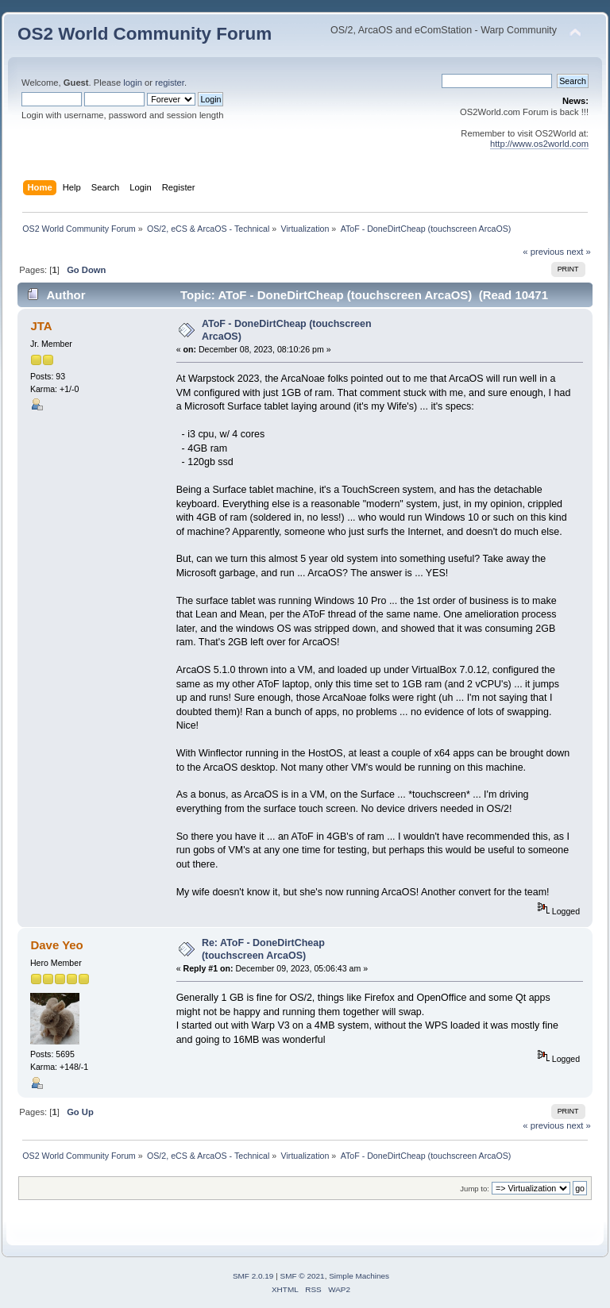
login (132, 82)
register (169, 82)
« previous (543, 251)
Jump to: (474, 1188)
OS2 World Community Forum (144, 34)
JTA (41, 326)
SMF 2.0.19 (253, 1275)
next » (578, 251)
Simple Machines (359, 1275)
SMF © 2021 (302, 1275)
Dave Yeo (56, 945)
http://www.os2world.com (539, 143)
